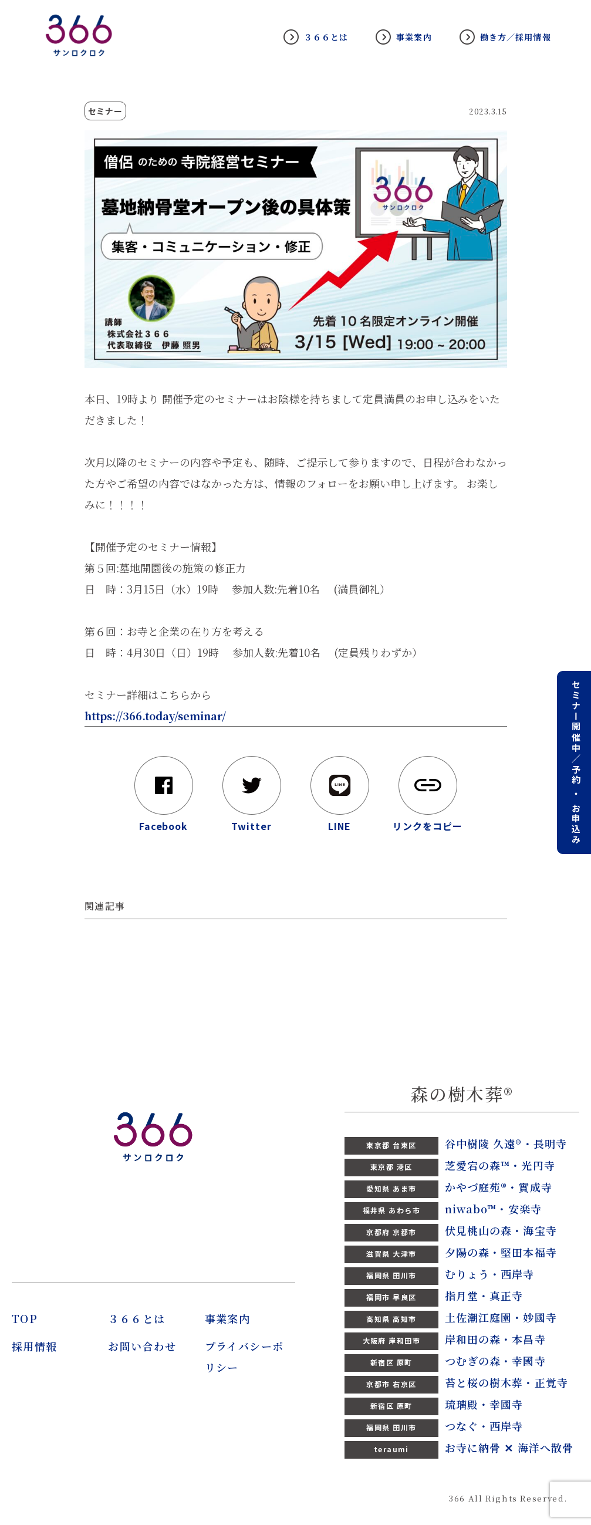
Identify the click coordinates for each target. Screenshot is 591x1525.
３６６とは (326, 37)
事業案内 (413, 37)
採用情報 (35, 1346)
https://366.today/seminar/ (155, 715)
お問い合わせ (142, 1346)
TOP (25, 1318)
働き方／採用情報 (515, 37)
